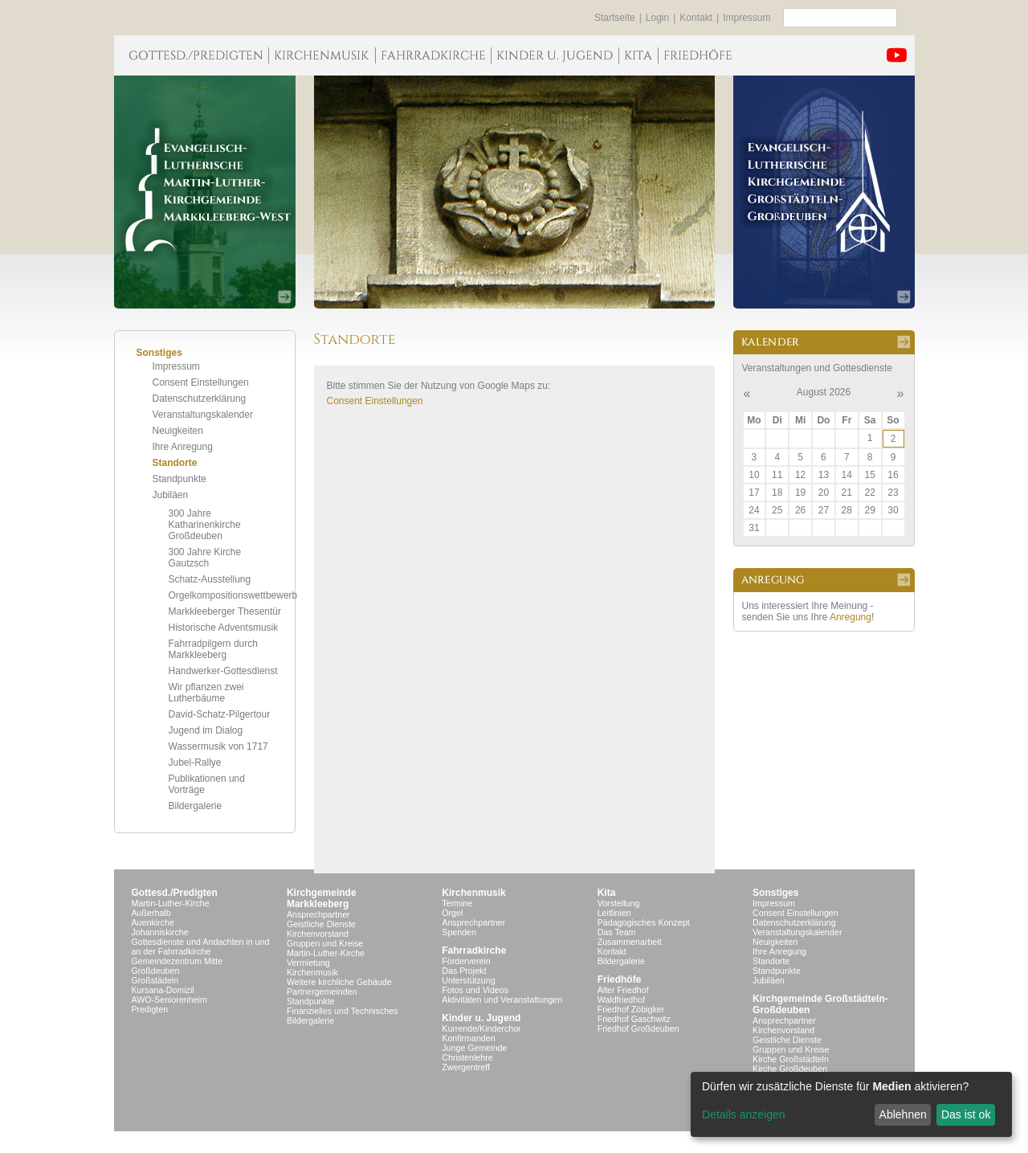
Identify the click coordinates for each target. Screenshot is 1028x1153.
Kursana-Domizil (163, 990)
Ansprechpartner (318, 914)
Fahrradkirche (474, 950)
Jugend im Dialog (206, 730)
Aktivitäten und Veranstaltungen (502, 999)
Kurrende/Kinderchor (481, 1028)
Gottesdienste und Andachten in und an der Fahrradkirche (201, 946)
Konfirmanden (468, 1038)
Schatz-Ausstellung (210, 579)
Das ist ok (965, 1114)
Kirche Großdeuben (790, 1068)
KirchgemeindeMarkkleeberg (322, 898)
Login (657, 17)
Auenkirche (153, 922)
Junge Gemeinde (474, 1048)
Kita (607, 892)
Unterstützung (468, 980)
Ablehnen (903, 1114)
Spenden (459, 932)
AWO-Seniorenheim (169, 999)
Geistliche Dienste (321, 924)
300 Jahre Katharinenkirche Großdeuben (205, 525)
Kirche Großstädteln (791, 1059)
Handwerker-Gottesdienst (223, 671)
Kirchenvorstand (318, 933)
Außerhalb (151, 913)
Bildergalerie (195, 806)
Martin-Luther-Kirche (171, 903)
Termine (457, 903)
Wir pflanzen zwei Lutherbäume (206, 692)
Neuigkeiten (178, 430)
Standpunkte (179, 479)
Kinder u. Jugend (481, 1018)
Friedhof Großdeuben (638, 1028)
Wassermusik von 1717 (218, 746)
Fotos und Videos (475, 990)
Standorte (175, 462)
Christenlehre (467, 1057)
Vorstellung (619, 903)
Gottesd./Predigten (175, 892)
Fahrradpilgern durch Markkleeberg (213, 649)
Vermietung (308, 962)
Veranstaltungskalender (203, 414)
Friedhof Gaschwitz (634, 1019)
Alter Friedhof (623, 990)
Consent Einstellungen (201, 382)
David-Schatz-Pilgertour (220, 714)
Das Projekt (464, 970)
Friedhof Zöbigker (631, 1009)
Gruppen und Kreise (325, 943)
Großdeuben (156, 970)
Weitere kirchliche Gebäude (339, 982)
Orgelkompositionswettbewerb (233, 595)
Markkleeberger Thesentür (225, 611)
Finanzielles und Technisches (342, 1011)
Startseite (614, 17)
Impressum (746, 17)
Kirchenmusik (312, 972)
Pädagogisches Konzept (644, 922)
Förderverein (466, 961)
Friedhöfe (620, 979)
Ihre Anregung (183, 446)
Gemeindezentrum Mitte (177, 961)
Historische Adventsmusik (224, 627)
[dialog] (851, 1104)
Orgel (452, 913)
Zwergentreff (466, 1067)
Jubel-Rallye (195, 762)
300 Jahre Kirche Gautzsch (205, 557)
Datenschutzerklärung (200, 398)
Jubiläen (171, 495)
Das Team (617, 932)
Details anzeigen (743, 1114)
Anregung (850, 617)
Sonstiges (775, 892)
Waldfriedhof (621, 999)
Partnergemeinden (322, 991)
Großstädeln (155, 980)
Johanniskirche (160, 932)
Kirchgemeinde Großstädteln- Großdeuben (820, 1004)
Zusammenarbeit (630, 942)
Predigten (150, 1009)
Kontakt (695, 17)
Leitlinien (614, 913)
